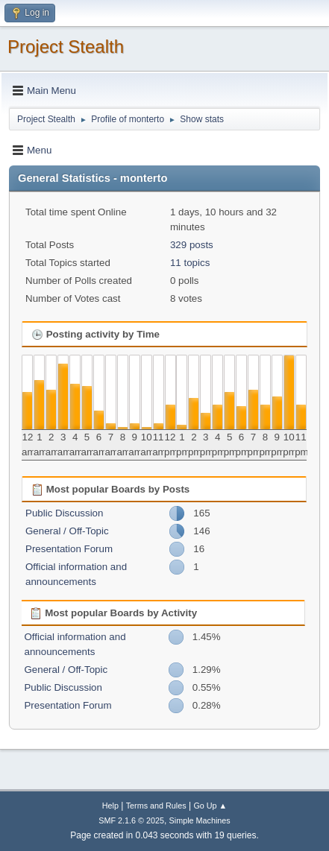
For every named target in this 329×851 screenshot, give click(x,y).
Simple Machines (200, 820)
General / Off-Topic (67, 531)
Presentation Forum (69, 548)
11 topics (190, 262)
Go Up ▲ (210, 805)
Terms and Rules (156, 805)
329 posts (191, 244)
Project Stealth (65, 47)
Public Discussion (64, 513)
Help (110, 805)
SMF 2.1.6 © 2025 (131, 820)
